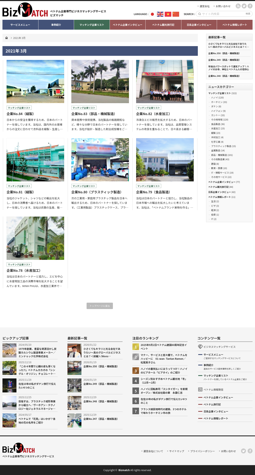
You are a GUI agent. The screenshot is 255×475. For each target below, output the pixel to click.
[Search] (223, 14)
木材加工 (215, 137)
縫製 (213, 132)
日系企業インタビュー (219, 192)
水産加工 (215, 128)
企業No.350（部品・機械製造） (224, 53)
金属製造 (215, 150)
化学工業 (215, 141)
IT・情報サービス (220, 172)
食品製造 (215, 124)
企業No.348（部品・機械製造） (224, 75)
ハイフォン (217, 110)
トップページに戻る (100, 305)
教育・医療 (217, 168)
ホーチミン (217, 102)
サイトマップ (176, 451)
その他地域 (217, 119)
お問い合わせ (223, 6)
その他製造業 (218, 159)
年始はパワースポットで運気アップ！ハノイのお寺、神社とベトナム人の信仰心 (228, 68)
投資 (213, 214)
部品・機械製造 (219, 154)
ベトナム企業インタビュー (221, 181)
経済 (213, 210)
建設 (213, 163)
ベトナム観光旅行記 (218, 186)
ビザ (213, 205)
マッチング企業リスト (219, 93)
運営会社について (153, 451)
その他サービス (219, 177)
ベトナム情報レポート (219, 196)
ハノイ (214, 97)
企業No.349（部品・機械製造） (224, 59)
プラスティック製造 (221, 146)
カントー (215, 115)
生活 (213, 201)
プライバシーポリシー (202, 451)
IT (212, 219)
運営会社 (205, 6)
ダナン (214, 106)
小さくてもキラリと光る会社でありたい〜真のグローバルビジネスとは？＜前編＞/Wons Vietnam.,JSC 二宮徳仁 (228, 45)
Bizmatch (124, 470)
